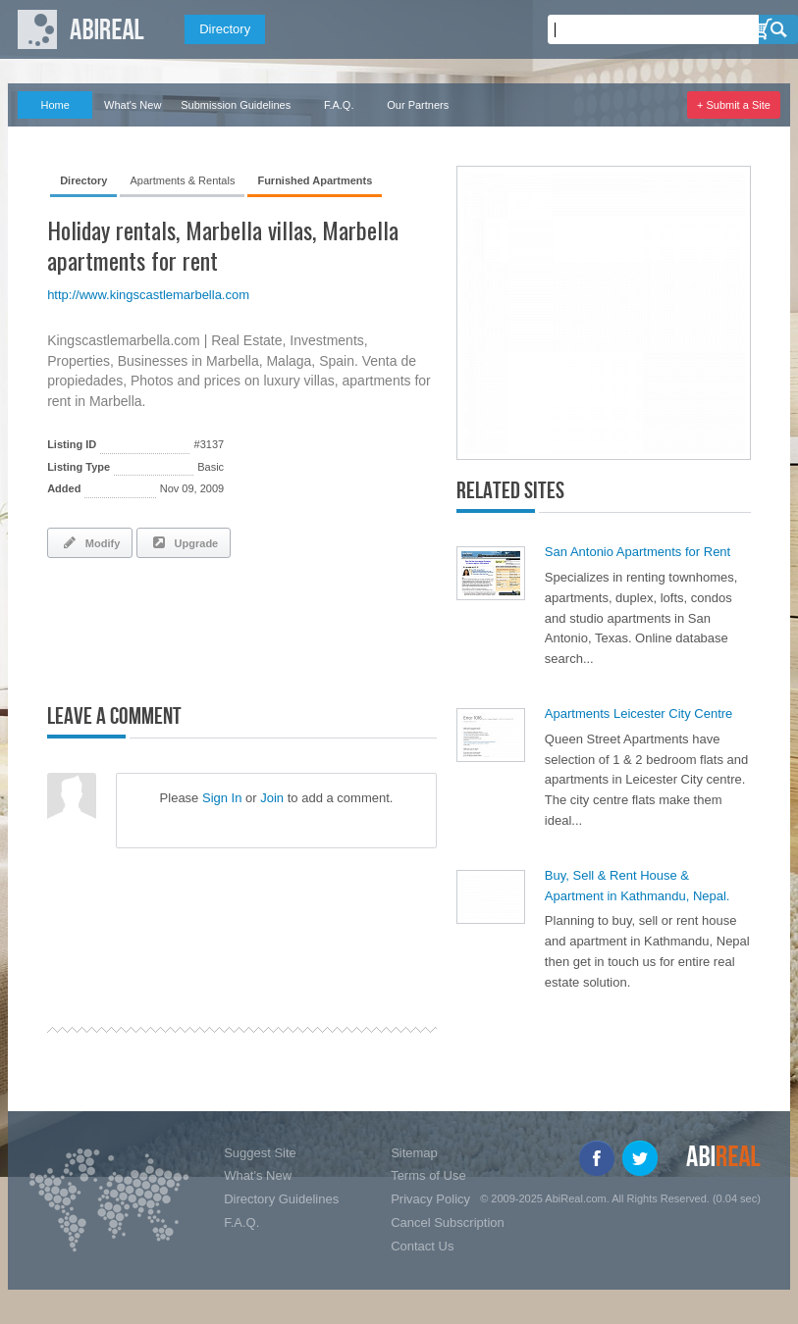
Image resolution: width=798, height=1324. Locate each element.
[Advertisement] (276, 626)
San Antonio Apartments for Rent (637, 551)
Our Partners (418, 105)
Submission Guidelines (236, 105)
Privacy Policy (430, 1199)
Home (54, 105)
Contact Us (422, 1246)
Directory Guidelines (281, 1199)
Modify (90, 542)
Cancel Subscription (448, 1222)
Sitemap (414, 1153)
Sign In (221, 797)
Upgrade (183, 542)
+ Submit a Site (734, 105)
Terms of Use (428, 1175)
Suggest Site (260, 1153)
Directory (224, 29)
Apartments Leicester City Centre (638, 713)
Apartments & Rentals (182, 180)
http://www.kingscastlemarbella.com (148, 294)
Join (272, 797)
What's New (132, 105)
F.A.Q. (339, 105)
